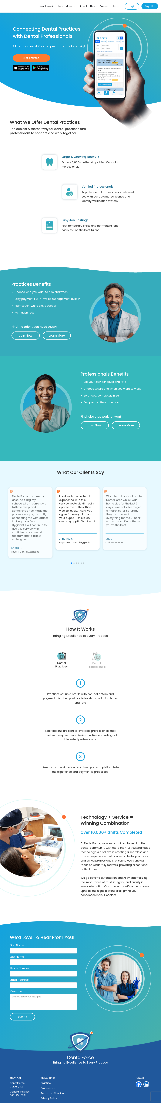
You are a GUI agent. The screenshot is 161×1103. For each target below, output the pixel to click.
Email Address (19, 980)
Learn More (57, 335)
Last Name (17, 957)
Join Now (25, 335)
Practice (46, 1083)
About (83, 6)
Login (132, 6)
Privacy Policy (49, 1098)
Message (16, 991)
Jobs (115, 6)
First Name (17, 945)
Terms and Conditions (53, 1093)
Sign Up (149, 6)
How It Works (47, 6)
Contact (105, 6)
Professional (48, 1088)
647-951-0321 (18, 1095)
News (93, 6)
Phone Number (19, 968)
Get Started (31, 58)
